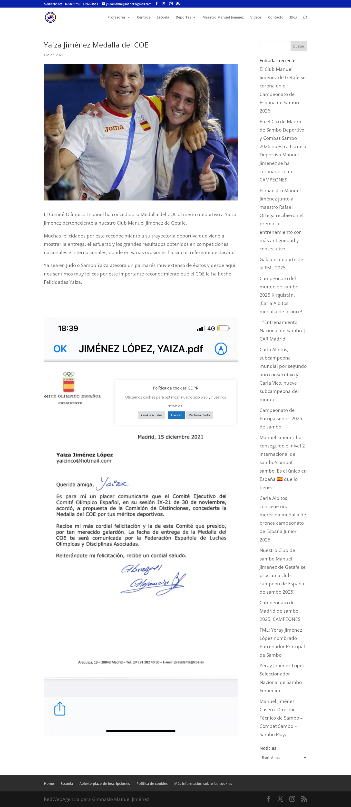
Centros (143, 17)
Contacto (275, 17)
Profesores (116, 17)
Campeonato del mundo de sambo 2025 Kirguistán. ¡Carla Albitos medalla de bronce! (281, 295)
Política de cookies (152, 783)
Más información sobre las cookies (203, 783)
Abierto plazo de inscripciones (104, 783)
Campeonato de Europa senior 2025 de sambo (281, 418)
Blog (293, 17)
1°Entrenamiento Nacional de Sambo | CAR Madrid (282, 330)
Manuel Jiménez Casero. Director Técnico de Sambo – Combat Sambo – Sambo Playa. (281, 718)
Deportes (183, 17)
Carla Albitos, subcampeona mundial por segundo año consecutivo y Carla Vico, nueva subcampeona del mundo (283, 374)
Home (49, 783)
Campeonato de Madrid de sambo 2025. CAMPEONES (280, 610)
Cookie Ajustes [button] (151, 415)
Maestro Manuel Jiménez (223, 17)
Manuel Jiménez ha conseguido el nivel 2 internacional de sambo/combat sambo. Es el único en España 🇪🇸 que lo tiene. (283, 462)
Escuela (163, 17)
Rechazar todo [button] (199, 415)
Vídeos (256, 17)
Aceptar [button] (176, 415)
